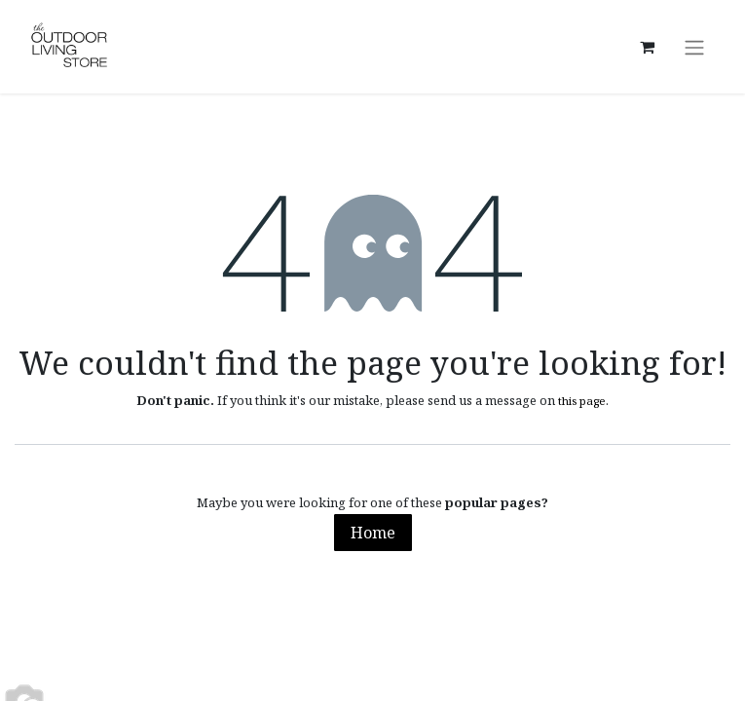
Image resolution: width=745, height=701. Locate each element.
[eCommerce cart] (646, 46)
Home (373, 532)
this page (582, 400)
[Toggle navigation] (694, 46)
